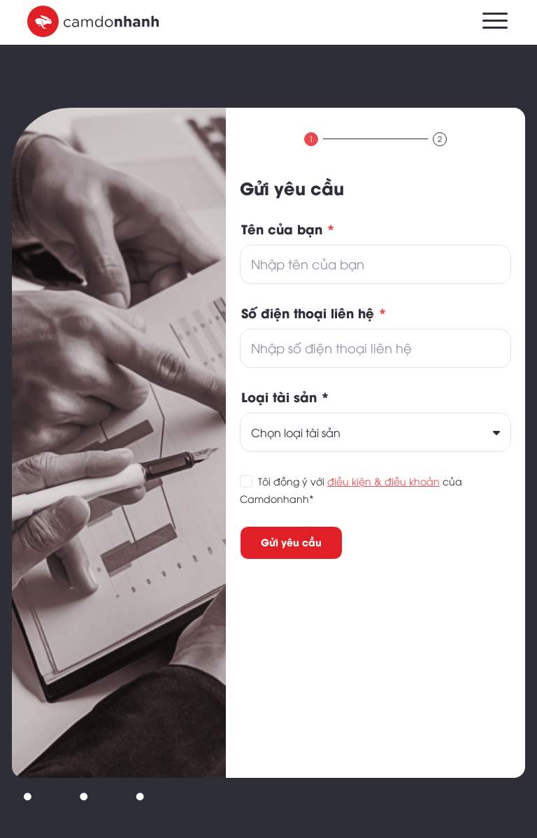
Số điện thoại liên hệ (314, 312)
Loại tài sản (285, 396)
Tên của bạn (288, 228)
